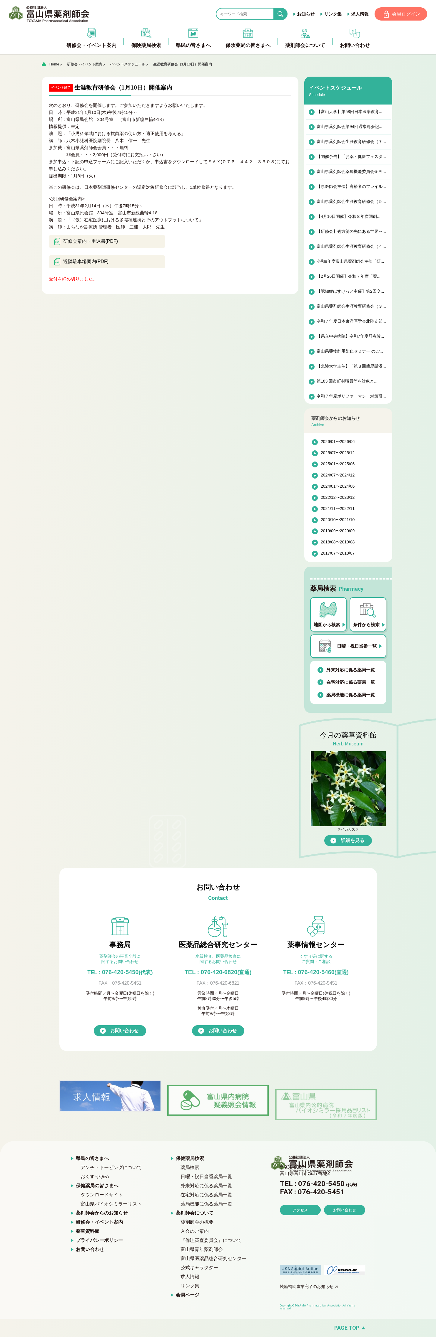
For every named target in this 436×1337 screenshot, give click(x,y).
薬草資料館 (87, 1231)
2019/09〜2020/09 (338, 531)
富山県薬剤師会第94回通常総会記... (349, 126)
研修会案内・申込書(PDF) (86, 241)
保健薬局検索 (190, 1158)
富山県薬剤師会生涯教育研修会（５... (351, 201)
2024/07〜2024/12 (338, 475)
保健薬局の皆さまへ (97, 1185)
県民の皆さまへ (92, 1158)
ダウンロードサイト (102, 1195)
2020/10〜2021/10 (338, 520)
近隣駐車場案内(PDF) (81, 262)
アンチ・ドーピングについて (111, 1167)
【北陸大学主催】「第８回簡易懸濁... (351, 366)
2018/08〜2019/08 (338, 542)
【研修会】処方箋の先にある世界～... (351, 231)
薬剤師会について (194, 1213)
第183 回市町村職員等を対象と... (346, 381)
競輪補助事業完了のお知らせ (306, 1286)
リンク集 (332, 13)
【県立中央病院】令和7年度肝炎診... (350, 336)
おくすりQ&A (95, 1176)
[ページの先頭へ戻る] (218, 1328)
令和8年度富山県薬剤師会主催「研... (350, 261)
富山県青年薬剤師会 (202, 1249)
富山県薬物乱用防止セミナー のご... (349, 351)
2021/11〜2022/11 (338, 509)
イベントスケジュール (127, 65)
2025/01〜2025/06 (338, 464)
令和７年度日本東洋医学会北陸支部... (351, 321)
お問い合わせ (124, 1030)
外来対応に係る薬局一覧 (350, 670)
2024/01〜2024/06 (338, 486)
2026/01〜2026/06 (338, 442)
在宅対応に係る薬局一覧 (350, 682)
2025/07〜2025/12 (338, 453)
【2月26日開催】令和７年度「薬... (348, 276)
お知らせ (305, 13)
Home (54, 65)
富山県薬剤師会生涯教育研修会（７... (351, 141)
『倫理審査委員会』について (211, 1240)
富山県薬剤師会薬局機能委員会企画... (351, 171)
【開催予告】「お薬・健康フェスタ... (351, 156)
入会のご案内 (195, 1231)
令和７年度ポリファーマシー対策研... (351, 396)
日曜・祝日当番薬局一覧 (206, 1176)
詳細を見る (352, 840)
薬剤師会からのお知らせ (102, 1213)
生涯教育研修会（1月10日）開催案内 (184, 65)
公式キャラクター (199, 1267)
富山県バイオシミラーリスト (111, 1204)
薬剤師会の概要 (197, 1222)
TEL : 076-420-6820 (218, 972)
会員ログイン (406, 13)
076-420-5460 (316, 972)
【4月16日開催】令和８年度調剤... (348, 216)
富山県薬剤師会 (50, 14)
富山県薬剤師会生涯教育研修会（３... (351, 306)
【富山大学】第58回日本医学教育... (349, 112)
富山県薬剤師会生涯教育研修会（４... (351, 246)
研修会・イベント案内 (84, 65)
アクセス (300, 1227)
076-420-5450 (120, 972)
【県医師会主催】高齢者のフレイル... (351, 186)
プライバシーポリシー (99, 1240)
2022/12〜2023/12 (338, 498)
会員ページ (187, 1295)
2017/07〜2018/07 (338, 553)
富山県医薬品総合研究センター (213, 1258)
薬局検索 (190, 1167)
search (285, 14)
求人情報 (359, 13)
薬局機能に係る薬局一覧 (350, 695)
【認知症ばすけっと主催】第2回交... (350, 291)
